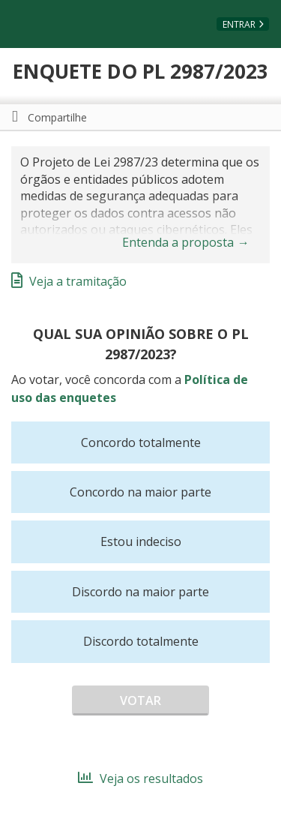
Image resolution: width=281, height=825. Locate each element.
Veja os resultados (140, 778)
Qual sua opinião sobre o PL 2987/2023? (141, 344)
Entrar (239, 24)
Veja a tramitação (69, 281)
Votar (140, 700)
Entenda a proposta (186, 242)
